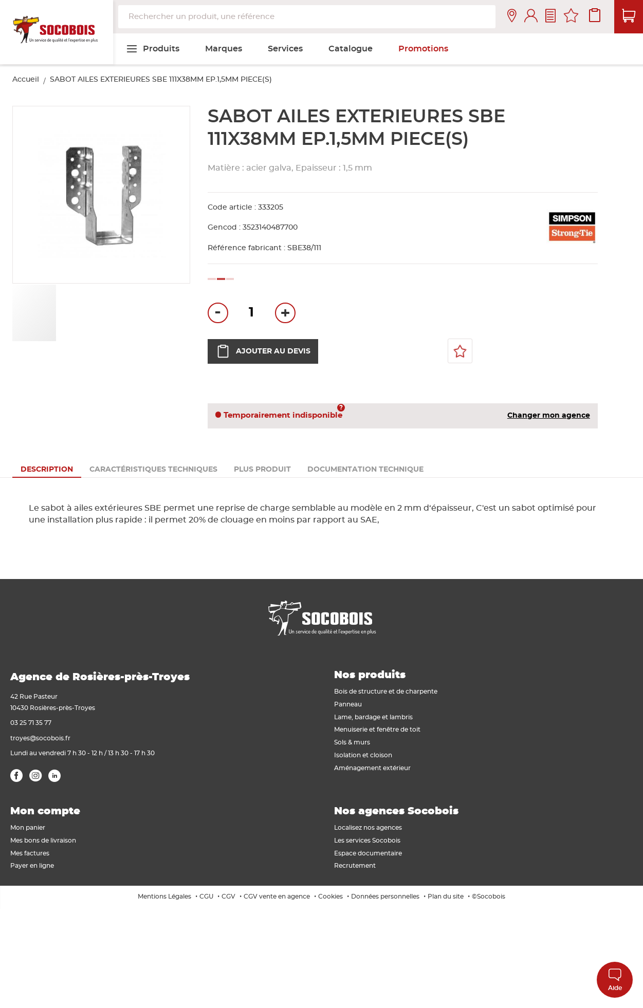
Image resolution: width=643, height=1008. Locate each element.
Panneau (348, 704)
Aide (615, 979)
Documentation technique (365, 469)
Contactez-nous (550, 16)
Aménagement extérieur (372, 768)
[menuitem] (152, 48)
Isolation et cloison (363, 755)
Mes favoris (571, 17)
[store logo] (56, 32)
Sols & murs (352, 742)
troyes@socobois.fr (40, 738)
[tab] (46, 469)
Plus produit (262, 469)
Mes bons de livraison (43, 840)
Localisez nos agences (368, 828)
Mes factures (29, 853)
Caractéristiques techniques (153, 469)
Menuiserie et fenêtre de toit (377, 729)
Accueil (25, 79)
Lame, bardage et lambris (373, 717)
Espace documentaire (368, 853)
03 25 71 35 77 (30, 723)
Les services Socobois (367, 840)
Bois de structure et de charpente (385, 691)
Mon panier (27, 828)
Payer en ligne (32, 866)
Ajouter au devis (262, 351)
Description (47, 469)
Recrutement (355, 866)
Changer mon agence (548, 415)
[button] (80, 313)
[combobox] (306, 16)
